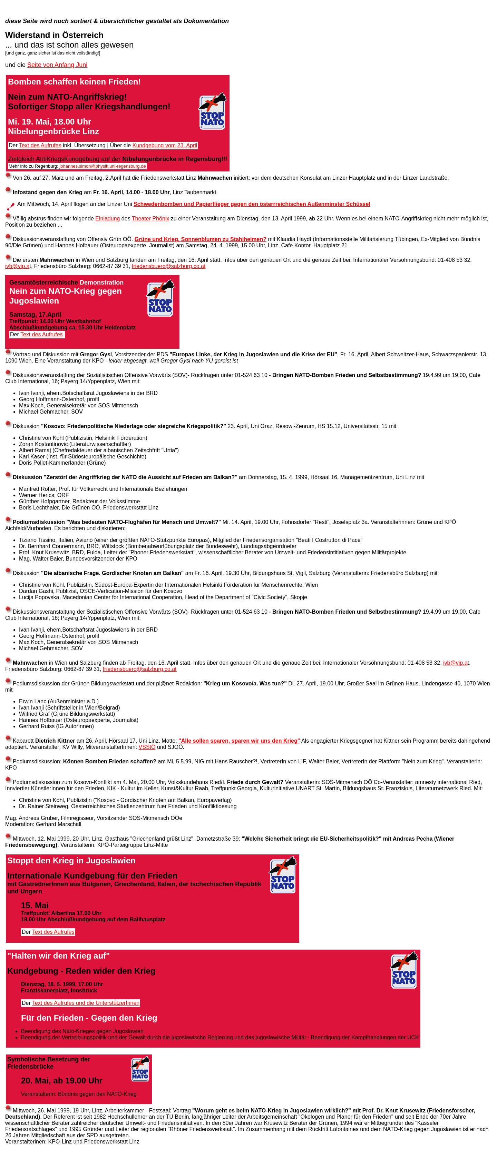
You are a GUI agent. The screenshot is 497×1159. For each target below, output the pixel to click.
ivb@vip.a (17, 266)
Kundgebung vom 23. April (165, 145)
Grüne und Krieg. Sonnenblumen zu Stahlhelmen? (200, 239)
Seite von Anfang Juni (57, 64)
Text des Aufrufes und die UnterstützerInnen (85, 1003)
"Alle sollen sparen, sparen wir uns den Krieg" (239, 741)
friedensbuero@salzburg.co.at (169, 266)
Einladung (107, 218)
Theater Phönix (150, 218)
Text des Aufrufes (40, 145)
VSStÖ (147, 747)
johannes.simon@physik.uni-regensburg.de (102, 166)
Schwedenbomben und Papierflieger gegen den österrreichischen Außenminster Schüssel (252, 204)
